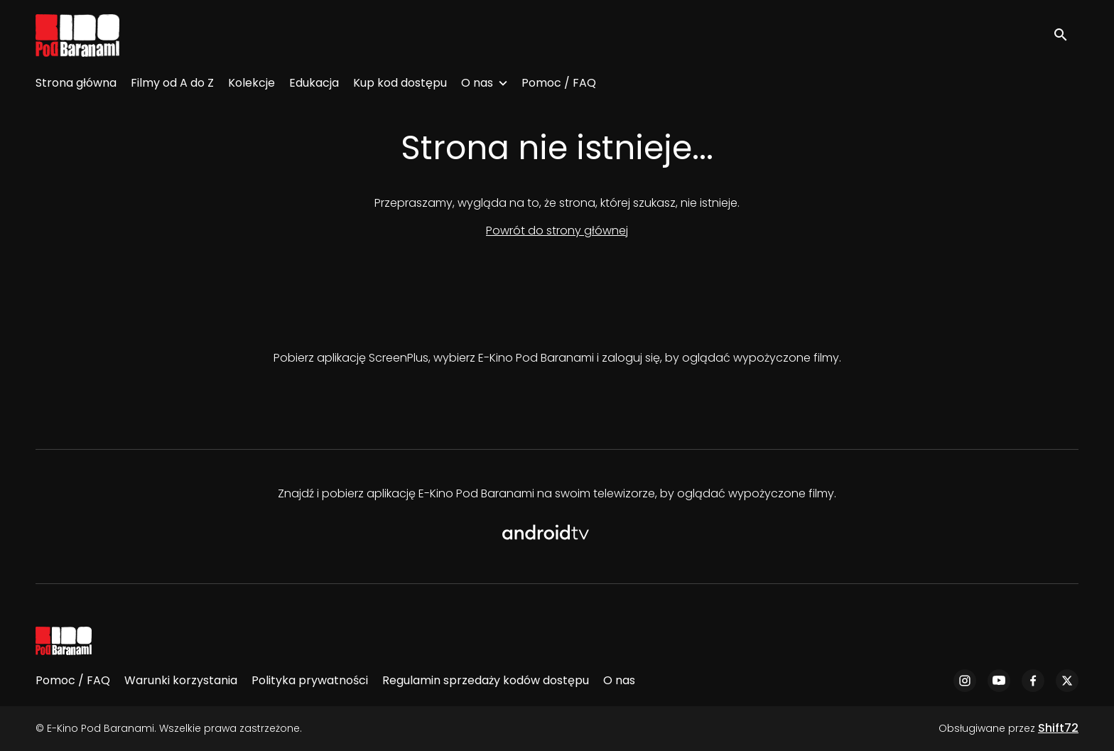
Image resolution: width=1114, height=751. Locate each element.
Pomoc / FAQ (558, 83)
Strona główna (76, 83)
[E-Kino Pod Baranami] (64, 641)
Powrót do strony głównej (557, 230)
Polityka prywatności (310, 680)
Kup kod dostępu (400, 83)
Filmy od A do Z (172, 83)
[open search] (1065, 35)
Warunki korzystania (180, 680)
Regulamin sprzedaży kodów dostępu (485, 680)
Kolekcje (251, 83)
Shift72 (1058, 728)
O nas (477, 83)
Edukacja (314, 83)
